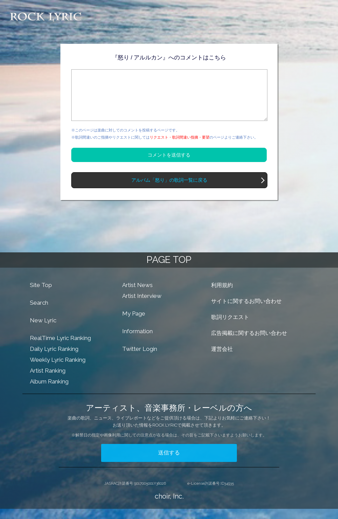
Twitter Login (139, 359)
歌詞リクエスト (230, 327)
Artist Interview (142, 306)
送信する (169, 463)
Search (39, 312)
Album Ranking (49, 391)
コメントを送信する (169, 165)
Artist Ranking (47, 380)
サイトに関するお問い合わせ (246, 311)
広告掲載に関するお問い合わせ (249, 343)
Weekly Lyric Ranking (58, 369)
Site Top (41, 295)
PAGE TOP (169, 269)
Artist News (137, 295)
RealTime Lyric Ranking (60, 348)
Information (137, 341)
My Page (133, 323)
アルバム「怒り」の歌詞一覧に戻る (169, 190)
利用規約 (222, 295)
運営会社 (222, 359)
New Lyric (43, 330)
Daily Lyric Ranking (54, 359)
